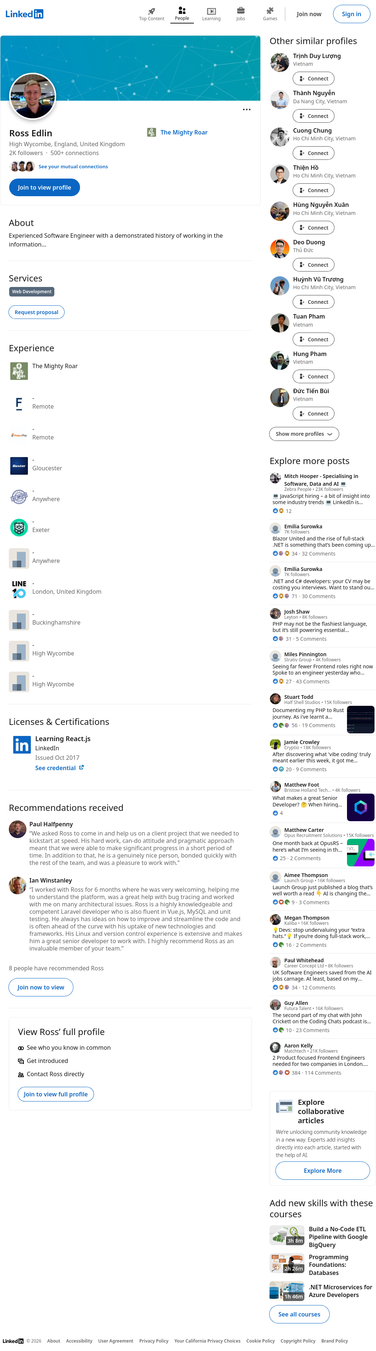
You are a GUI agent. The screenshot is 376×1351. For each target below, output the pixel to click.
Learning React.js (63, 738)
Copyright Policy (298, 1341)
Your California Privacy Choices (207, 1341)
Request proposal (36, 312)
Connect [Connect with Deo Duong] (313, 264)
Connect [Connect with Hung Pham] (313, 376)
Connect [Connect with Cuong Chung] (313, 153)
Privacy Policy (153, 1341)
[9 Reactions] (283, 902)
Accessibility (79, 1341)
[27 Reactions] (282, 681)
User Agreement (116, 1341)
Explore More (322, 1171)
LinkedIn (47, 748)
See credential (59, 768)
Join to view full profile (56, 1094)
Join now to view (41, 987)
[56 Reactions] (284, 725)
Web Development (31, 291)
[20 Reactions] (282, 769)
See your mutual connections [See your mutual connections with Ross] (73, 166)
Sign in (351, 14)
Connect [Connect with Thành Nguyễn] (313, 115)
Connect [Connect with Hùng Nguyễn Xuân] (313, 227)
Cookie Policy (260, 1341)
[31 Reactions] (282, 639)
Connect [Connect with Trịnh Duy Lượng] (313, 78)
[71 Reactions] (284, 596)
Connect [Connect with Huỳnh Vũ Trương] (313, 301)
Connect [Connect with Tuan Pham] (313, 339)
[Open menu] (246, 109)
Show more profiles (304, 433)
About (54, 1341)
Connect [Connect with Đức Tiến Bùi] (313, 413)
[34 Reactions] (284, 553)
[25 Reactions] (279, 858)
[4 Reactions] (277, 813)
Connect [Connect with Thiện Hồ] (313, 190)
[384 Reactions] (286, 1073)
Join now (309, 14)
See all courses (299, 1314)
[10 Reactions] (282, 1030)
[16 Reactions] (282, 945)
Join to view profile (44, 187)
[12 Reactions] (282, 511)
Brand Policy (334, 1341)
